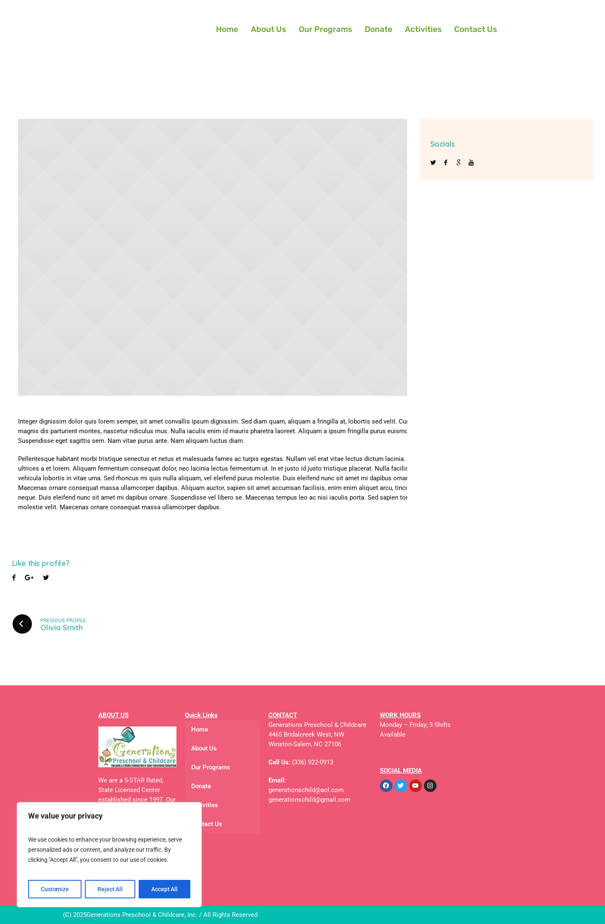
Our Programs (325, 29)
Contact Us (475, 29)
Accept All (164, 889)
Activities (423, 29)
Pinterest (46, 579)
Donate (378, 29)
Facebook (14, 579)
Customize (55, 889)
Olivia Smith (61, 627)
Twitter (29, 579)
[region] (109, 854)
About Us (268, 29)
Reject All (110, 889)
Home (227, 29)
